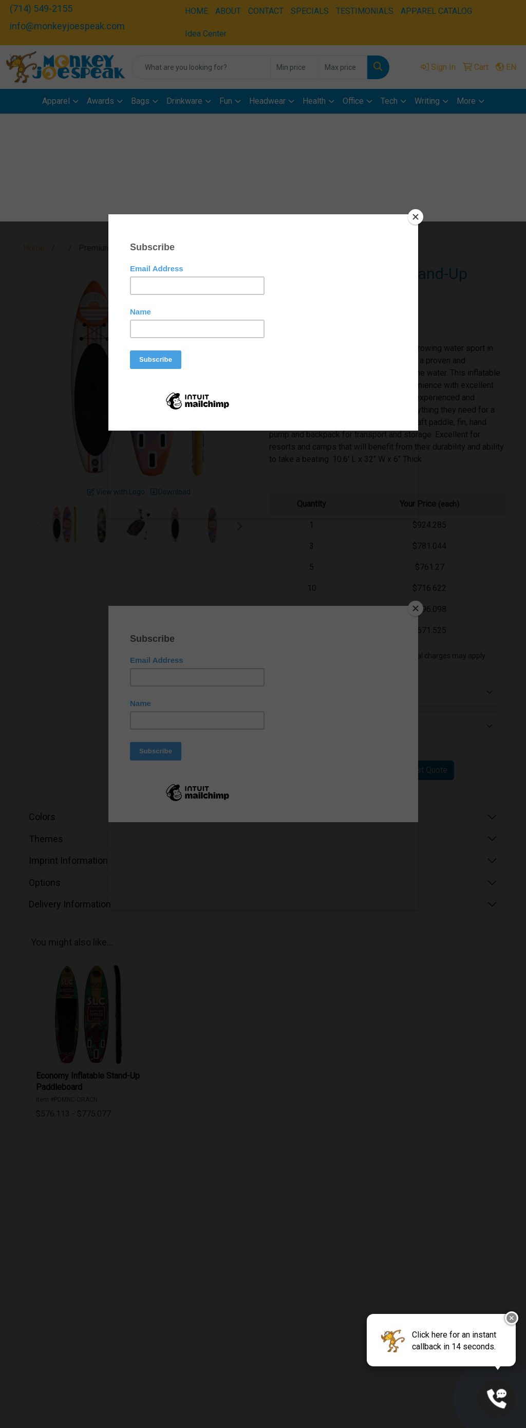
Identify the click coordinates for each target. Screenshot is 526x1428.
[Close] (415, 217)
